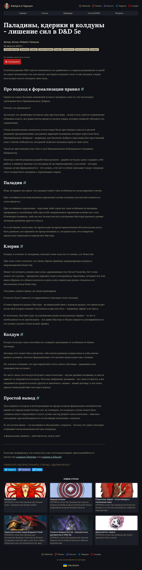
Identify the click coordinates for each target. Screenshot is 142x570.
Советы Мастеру (11, 49)
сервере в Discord (51, 456)
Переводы (68, 13)
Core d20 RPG (94, 13)
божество (24, 49)
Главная (22, 13)
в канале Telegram (26, 456)
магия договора (82, 49)
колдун (58, 49)
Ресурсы (119, 13)
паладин (94, 49)
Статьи (45, 13)
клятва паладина (46, 49)
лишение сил (68, 49)
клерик (34, 49)
